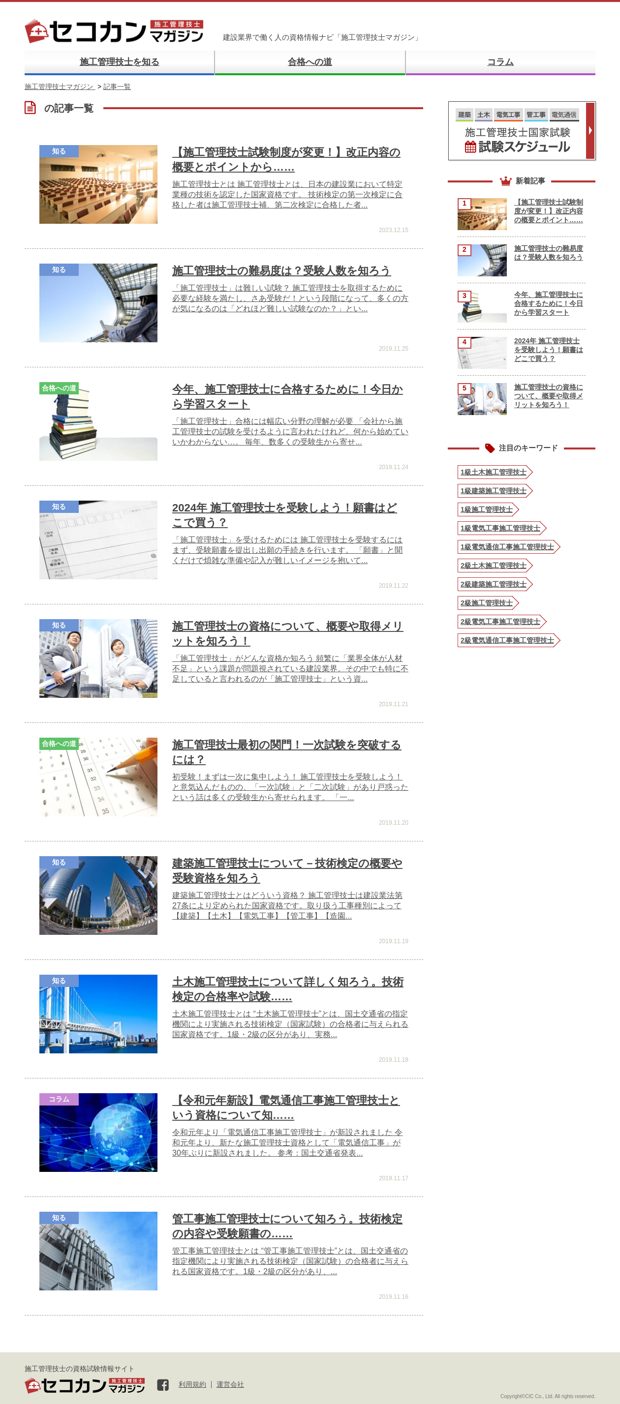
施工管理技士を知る (119, 62)
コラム (500, 62)
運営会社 (230, 1384)
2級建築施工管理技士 (494, 584)
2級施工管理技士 (487, 603)
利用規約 (192, 1384)
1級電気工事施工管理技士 (500, 528)
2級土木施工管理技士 (494, 565)
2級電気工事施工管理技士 (500, 622)
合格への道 (310, 62)
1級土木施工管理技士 (494, 472)
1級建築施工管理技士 (494, 491)
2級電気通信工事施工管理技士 (507, 640)
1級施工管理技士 (487, 509)
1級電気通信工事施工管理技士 (507, 547)
